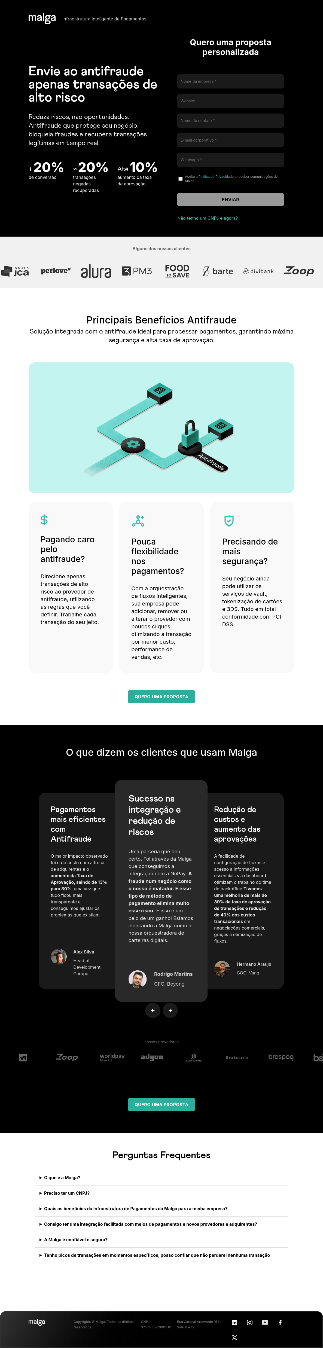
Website (188, 101)
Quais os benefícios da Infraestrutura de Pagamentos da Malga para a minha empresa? (136, 1208)
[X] (234, 1337)
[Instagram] (249, 1322)
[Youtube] (265, 1322)
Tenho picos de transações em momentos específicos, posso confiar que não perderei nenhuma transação (157, 1255)
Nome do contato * (198, 120)
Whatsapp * (191, 159)
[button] (148, 1000)
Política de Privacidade (216, 177)
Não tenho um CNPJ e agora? (207, 218)
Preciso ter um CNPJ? (67, 1193)
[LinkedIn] (234, 1322)
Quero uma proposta (161, 696)
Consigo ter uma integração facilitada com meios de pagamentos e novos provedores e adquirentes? (150, 1224)
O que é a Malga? (62, 1177)
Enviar (230, 199)
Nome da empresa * (199, 81)
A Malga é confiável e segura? (76, 1239)
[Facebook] (280, 1322)
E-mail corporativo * (199, 140)
